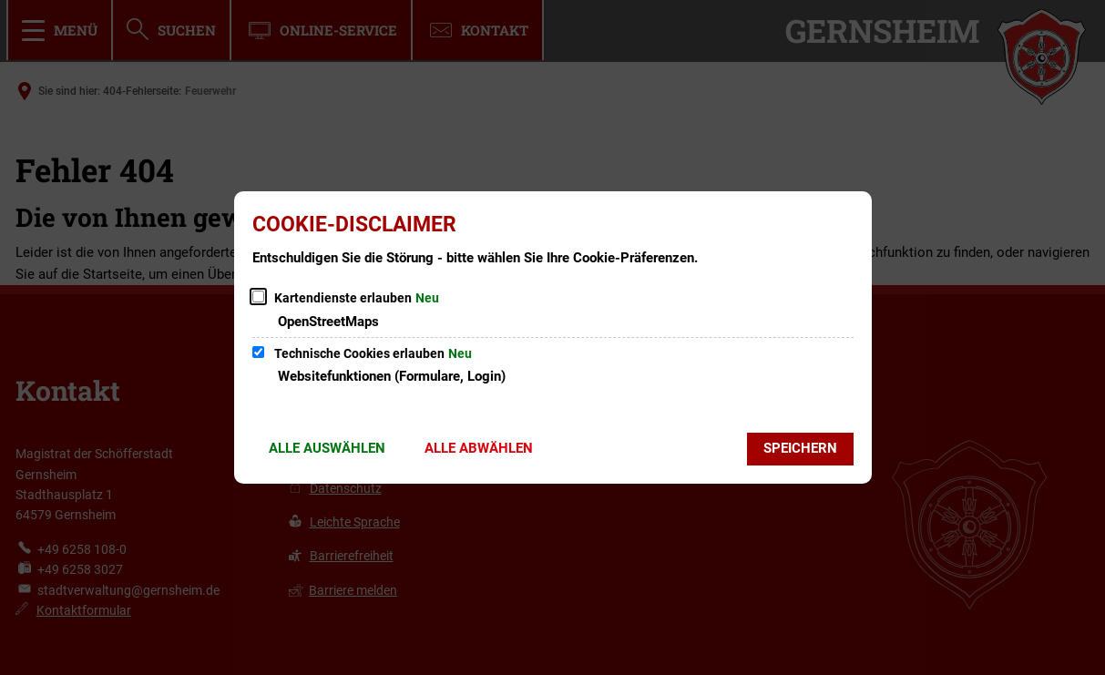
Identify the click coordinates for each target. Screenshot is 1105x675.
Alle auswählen (327, 448)
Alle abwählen (479, 448)
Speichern (800, 448)
